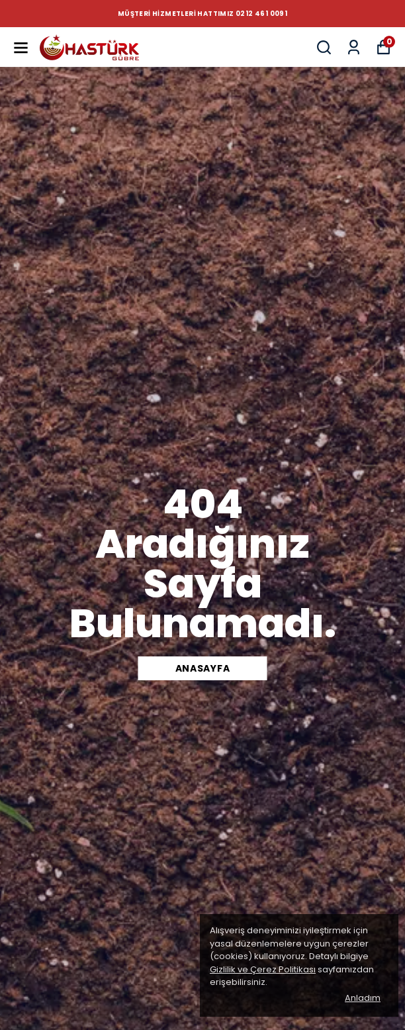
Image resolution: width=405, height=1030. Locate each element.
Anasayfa (202, 668)
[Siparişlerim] (353, 47)
